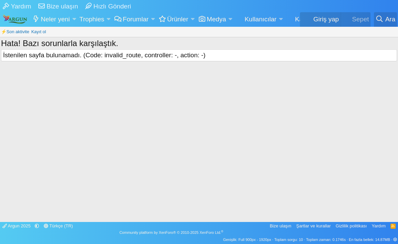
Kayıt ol (38, 31)
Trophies (91, 19)
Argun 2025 (17, 225)
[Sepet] (356, 19)
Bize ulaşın (58, 6)
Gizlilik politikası (351, 225)
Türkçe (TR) (58, 225)
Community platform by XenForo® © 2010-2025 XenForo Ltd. (171, 232)
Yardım (17, 6)
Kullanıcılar (261, 19)
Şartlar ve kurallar (313, 225)
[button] (74, 19)
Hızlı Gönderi (108, 6)
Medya (216, 19)
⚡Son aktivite (15, 31)
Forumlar (136, 19)
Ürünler (177, 19)
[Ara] (385, 19)
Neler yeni (55, 19)
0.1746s (339, 240)
